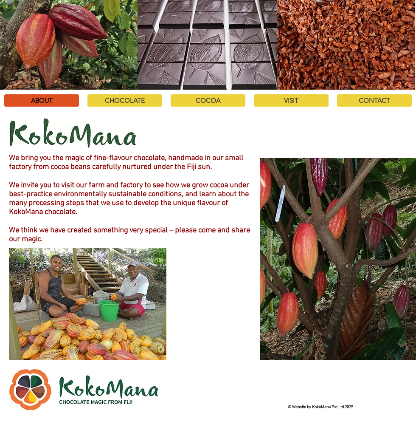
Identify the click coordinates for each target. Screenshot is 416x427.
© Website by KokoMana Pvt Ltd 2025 (320, 407)
